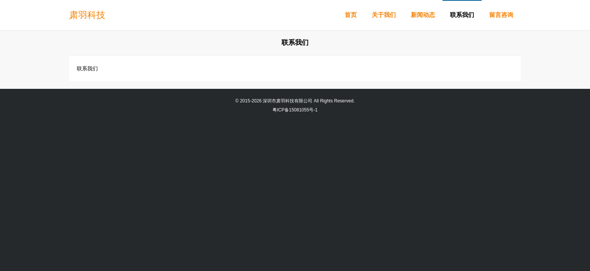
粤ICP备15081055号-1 (295, 110)
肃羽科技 (87, 15)
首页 (351, 15)
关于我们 (384, 15)
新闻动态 (423, 15)
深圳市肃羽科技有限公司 (287, 101)
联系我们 (462, 15)
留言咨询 (501, 15)
